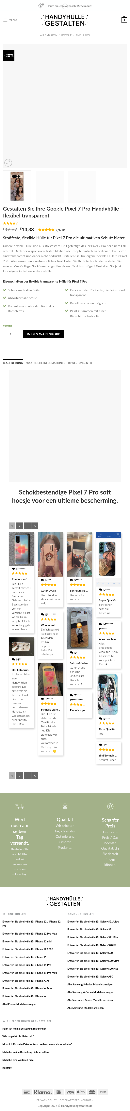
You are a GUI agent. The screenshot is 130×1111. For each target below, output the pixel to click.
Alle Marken (48, 35)
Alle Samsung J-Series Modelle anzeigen (90, 1000)
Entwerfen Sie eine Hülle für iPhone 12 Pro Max (29, 933)
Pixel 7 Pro (82, 35)
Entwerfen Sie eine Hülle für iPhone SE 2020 (27, 949)
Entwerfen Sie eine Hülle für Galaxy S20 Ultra (93, 960)
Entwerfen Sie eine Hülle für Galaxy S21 (90, 929)
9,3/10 (60, 230)
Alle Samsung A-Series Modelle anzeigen (90, 992)
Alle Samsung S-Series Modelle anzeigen (90, 984)
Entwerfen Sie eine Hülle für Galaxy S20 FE (91, 945)
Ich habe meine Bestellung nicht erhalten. (25, 1052)
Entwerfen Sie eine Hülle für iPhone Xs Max (27, 988)
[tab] (13, 363)
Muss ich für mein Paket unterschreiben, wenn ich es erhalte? (37, 1044)
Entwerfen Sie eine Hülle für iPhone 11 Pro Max (29, 972)
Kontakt (6, 1067)
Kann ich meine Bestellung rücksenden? (25, 1028)
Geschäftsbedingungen (76, 1100)
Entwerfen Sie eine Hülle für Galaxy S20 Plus (92, 968)
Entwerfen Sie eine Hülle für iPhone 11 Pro (26, 964)
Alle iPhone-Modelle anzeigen (19, 1004)
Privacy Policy (47, 1100)
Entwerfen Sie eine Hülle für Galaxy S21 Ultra (93, 921)
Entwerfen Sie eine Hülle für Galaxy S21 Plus (92, 937)
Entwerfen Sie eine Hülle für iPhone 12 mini (27, 941)
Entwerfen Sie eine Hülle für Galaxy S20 (90, 952)
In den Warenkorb (43, 334)
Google (66, 35)
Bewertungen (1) (80, 363)
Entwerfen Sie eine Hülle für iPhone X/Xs (25, 980)
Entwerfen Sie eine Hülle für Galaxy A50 (90, 976)
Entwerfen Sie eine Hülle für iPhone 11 (24, 957)
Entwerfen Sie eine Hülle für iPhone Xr (24, 996)
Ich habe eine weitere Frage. (18, 1060)
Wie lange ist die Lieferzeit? (18, 1036)
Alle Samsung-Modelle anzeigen (85, 1007)
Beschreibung (13, 363)
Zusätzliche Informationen (45, 363)
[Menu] (10, 20)
